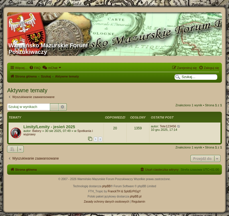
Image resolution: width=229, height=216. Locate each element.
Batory (36, 131)
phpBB (106, 186)
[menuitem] (34, 67)
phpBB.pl (135, 196)
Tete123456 (168, 126)
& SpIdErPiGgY (131, 191)
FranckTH (114, 191)
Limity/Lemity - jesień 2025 (49, 127)
